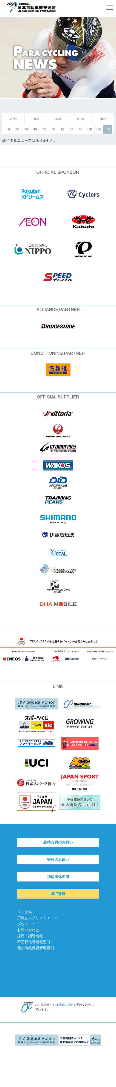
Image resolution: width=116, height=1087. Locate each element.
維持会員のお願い (58, 842)
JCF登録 (58, 894)
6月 (53, 129)
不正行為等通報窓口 (33, 942)
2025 (35, 119)
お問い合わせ (28, 930)
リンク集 (24, 912)
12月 (107, 129)
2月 (17, 129)
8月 (72, 129)
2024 (58, 119)
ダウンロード (28, 924)
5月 (44, 129)
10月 (89, 129)
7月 (63, 129)
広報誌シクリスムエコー (37, 918)
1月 (8, 129)
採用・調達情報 (30, 936)
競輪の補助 (65, 1005)
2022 (102, 119)
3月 (26, 129)
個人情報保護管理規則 (35, 948)
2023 (80, 119)
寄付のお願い (58, 860)
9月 (80, 129)
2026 (13, 119)
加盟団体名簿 (58, 877)
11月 (98, 129)
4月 (35, 129)
